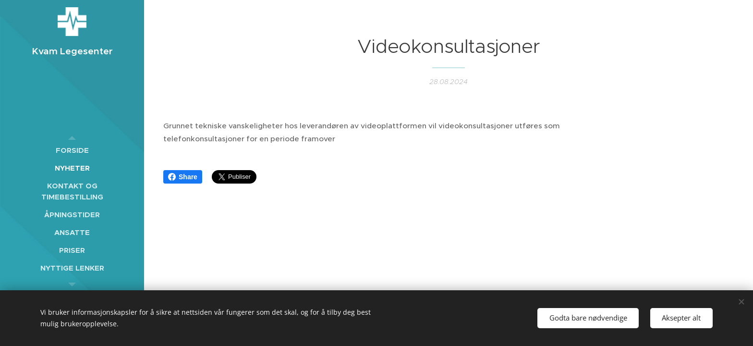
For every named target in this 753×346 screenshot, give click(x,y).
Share (182, 177)
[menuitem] (72, 150)
